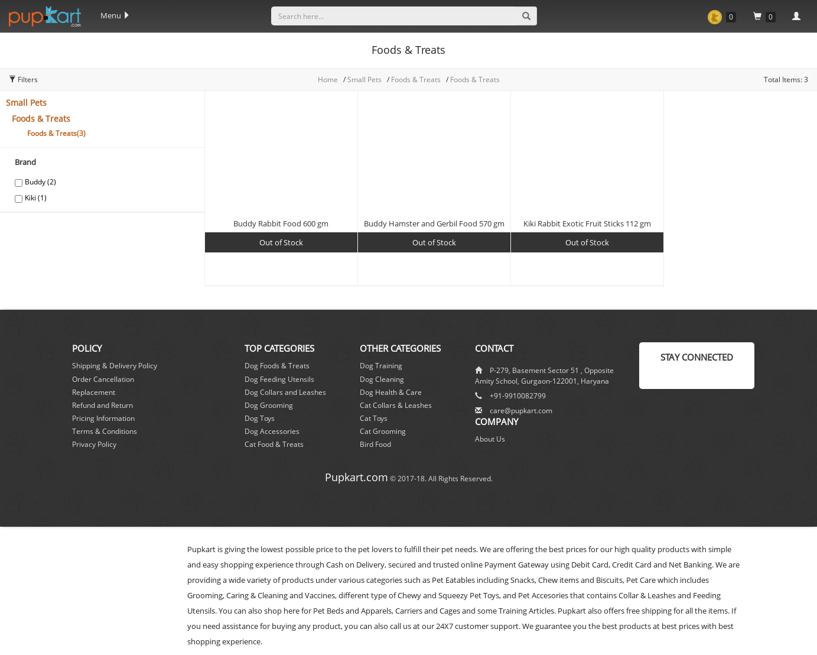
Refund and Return (102, 405)
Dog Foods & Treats (277, 366)
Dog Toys (260, 418)
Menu (115, 15)
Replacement (93, 392)
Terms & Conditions (104, 431)
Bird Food (375, 444)
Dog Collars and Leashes (285, 392)
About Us (490, 439)
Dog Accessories (272, 431)
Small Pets (26, 102)
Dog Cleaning (382, 379)
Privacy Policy (94, 444)
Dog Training (381, 366)
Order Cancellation (103, 379)
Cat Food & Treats (274, 444)
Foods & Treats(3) (56, 133)
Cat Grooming (383, 431)
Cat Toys (374, 418)
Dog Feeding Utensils (279, 379)
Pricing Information (103, 418)
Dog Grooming (269, 405)
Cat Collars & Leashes (396, 405)
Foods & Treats (416, 79)
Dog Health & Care (391, 392)
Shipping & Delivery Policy (114, 366)
